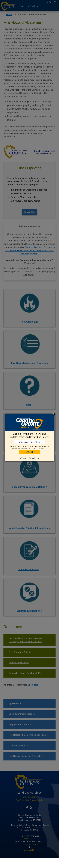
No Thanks (22, 458)
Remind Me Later (34, 458)
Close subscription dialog (54, 414)
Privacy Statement (41, 448)
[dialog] (29, 437)
